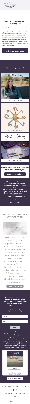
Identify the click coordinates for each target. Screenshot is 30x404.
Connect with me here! (15, 174)
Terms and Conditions (20, 393)
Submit (15, 327)
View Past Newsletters (15, 378)
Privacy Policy (8, 393)
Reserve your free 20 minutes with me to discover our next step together (15, 50)
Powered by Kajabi (15, 401)
